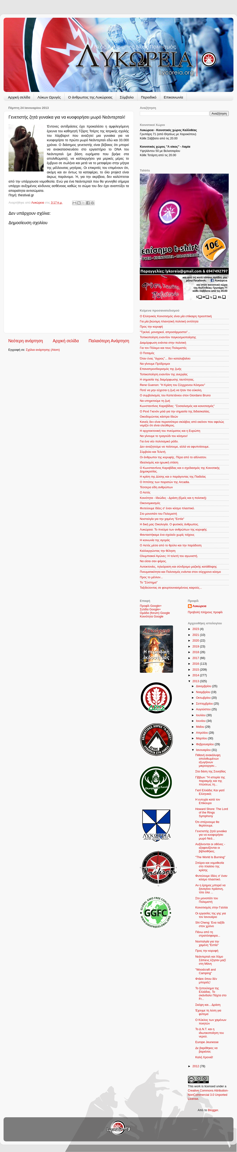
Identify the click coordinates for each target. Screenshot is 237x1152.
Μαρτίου (202, 738)
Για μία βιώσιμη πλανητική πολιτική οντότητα (169, 321)
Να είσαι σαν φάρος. (153, 561)
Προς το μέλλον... (151, 577)
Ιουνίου (201, 721)
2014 (196, 675)
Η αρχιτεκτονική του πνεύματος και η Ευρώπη (170, 431)
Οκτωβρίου (203, 697)
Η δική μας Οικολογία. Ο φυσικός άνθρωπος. (169, 524)
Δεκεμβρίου (204, 686)
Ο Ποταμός (147, 353)
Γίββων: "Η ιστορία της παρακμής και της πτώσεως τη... (210, 781)
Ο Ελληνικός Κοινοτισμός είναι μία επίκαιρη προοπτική (176, 316)
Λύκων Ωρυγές (49, 97)
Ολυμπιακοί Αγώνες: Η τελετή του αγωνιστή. (169, 556)
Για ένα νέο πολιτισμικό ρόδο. (159, 441)
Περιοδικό (148, 97)
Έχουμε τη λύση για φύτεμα (208, 1012)
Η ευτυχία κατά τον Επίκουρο (207, 801)
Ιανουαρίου (204, 750)
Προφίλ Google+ (151, 606)
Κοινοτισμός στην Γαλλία (211, 907)
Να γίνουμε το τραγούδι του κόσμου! (164, 436)
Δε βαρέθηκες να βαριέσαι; (206, 1049)
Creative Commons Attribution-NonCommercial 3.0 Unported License (208, 1095)
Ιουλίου (201, 715)
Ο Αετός (145, 492)
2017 (196, 658)
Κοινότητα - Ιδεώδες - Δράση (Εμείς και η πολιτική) (173, 498)
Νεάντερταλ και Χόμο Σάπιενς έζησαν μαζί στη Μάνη (210, 960)
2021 (196, 635)
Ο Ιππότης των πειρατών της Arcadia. (165, 482)
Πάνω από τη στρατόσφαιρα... (207, 933)
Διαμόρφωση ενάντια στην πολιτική (163, 342)
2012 (196, 1066)
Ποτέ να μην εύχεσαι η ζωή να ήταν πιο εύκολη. (171, 390)
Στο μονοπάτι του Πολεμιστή (158, 513)
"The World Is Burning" (210, 857)
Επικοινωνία (173, 97)
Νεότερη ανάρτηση (25, 340)
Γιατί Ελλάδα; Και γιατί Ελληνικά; (209, 792)
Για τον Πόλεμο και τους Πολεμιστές (163, 348)
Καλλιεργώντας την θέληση (157, 550)
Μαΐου (200, 726)
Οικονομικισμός (150, 503)
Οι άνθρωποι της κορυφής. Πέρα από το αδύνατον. (173, 457)
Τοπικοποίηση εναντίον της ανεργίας (164, 374)
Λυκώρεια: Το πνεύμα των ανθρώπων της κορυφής (173, 529)
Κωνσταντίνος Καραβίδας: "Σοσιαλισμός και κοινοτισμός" (177, 406)
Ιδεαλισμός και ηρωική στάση (159, 462)
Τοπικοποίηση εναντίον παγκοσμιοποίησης (168, 337)
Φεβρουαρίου (205, 744)
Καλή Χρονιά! (204, 1057)
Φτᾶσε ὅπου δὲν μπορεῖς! (206, 980)
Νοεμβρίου (203, 692)
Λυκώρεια (38, 202)
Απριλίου (202, 732)
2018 (196, 652)
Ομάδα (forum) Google (155, 613)
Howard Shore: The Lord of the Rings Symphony (211, 812)
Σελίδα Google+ (150, 609)
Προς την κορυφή (151, 326)
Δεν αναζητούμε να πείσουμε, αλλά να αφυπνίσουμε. (174, 446)
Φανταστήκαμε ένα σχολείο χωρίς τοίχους (167, 534)
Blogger (213, 1110)
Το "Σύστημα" (149, 582)
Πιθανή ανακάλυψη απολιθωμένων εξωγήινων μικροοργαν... (207, 760)
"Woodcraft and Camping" (205, 971)
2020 (196, 640)
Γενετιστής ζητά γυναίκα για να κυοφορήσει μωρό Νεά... (211, 835)
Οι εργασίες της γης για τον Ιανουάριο (210, 915)
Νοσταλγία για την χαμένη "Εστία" (162, 519)
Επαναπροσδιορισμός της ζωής (161, 369)
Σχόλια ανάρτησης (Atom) (43, 349)
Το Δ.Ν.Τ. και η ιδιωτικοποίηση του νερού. (209, 1033)
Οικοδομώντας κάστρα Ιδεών (159, 416)
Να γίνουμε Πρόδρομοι (155, 363)
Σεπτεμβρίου (205, 703)
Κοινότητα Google (151, 616)
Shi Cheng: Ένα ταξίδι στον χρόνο (209, 924)
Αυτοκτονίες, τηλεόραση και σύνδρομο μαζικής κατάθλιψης (178, 566)
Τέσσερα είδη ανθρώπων (156, 487)
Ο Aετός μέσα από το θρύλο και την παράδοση (170, 545)
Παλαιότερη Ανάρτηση (109, 340)
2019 (196, 646)
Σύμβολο (126, 97)
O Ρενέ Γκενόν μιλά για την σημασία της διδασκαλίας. (175, 411)
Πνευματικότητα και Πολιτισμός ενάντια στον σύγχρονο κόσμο (180, 572)
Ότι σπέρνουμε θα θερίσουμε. (207, 823)
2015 (196, 669)
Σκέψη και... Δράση (207, 1004)
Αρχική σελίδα (19, 97)
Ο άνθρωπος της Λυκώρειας (90, 97)
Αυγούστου (203, 709)
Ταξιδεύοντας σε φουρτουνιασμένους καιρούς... (171, 587)
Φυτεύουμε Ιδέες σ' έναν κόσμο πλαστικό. (167, 508)
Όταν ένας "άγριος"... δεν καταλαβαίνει (165, 358)
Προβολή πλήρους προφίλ (205, 612)
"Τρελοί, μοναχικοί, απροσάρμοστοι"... (165, 332)
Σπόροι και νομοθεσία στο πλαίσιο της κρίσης (209, 866)
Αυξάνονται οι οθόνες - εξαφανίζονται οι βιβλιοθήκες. (210, 848)
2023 (196, 629)
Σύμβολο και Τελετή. (153, 452)
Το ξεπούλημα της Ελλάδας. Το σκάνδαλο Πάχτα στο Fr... (211, 994)
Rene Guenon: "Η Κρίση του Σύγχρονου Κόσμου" (172, 385)
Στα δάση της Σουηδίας (210, 771)
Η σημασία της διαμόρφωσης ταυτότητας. (167, 379)
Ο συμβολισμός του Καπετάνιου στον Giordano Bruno (175, 395)
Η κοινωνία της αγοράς (155, 540)
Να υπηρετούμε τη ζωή (155, 401)
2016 (196, 663)
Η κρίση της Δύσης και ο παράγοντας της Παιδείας (173, 476)
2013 (196, 681)
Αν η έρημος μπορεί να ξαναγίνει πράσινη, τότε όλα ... (210, 889)
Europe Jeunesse (207, 1042)
